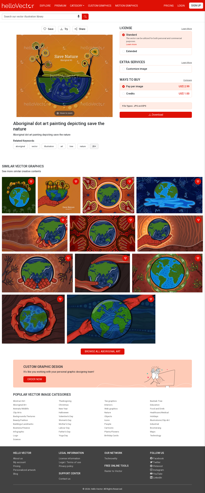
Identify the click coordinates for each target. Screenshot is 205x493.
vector (34, 146)
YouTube (156, 473)
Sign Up (196, 5)
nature (83, 146)
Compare (187, 80)
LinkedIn (156, 477)
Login (181, 5)
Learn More (186, 28)
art (62, 146)
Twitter (155, 462)
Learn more (131, 44)
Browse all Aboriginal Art (102, 351)
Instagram (157, 470)
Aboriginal (20, 146)
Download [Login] (156, 114)
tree (71, 146)
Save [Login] (48, 29)
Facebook (157, 458)
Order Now (34, 379)
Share (80, 29)
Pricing (169, 5)
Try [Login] (64, 29)
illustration (49, 146)
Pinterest (156, 466)
